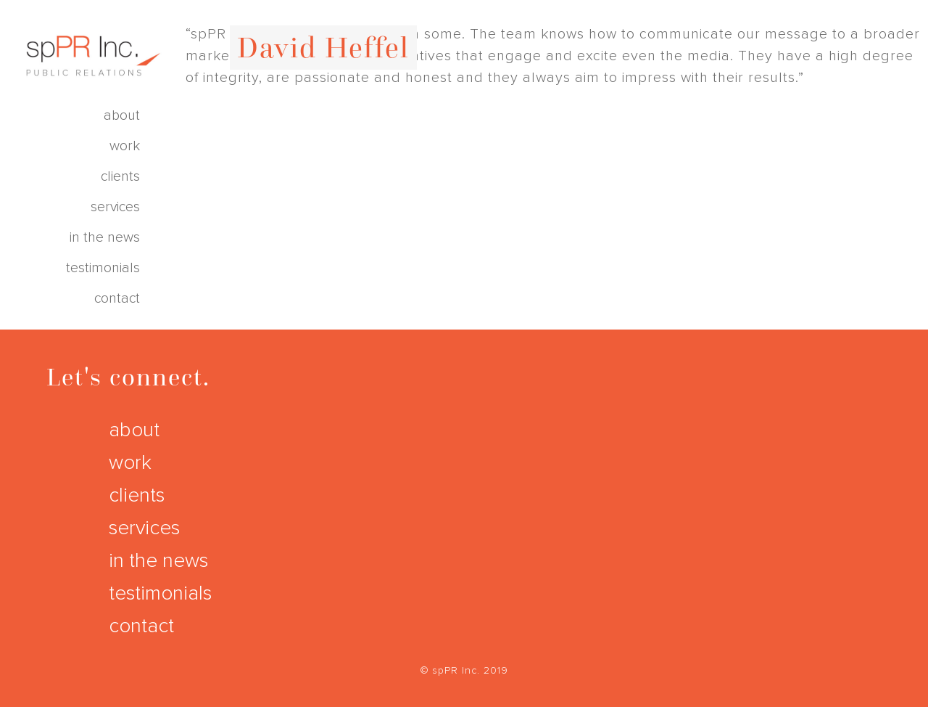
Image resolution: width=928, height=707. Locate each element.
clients (120, 177)
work (124, 146)
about (122, 116)
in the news (105, 238)
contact (117, 299)
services (115, 207)
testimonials (103, 268)
